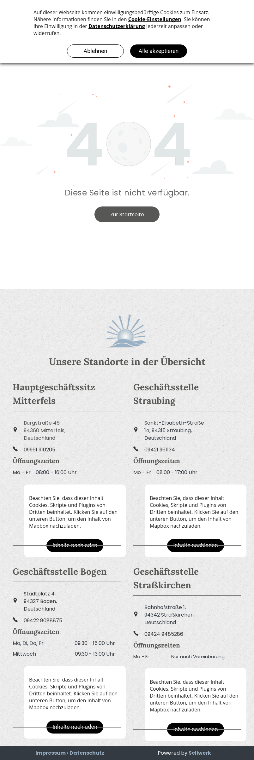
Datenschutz (87, 753)
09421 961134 (159, 449)
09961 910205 (39, 449)
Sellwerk (200, 753)
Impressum (50, 753)
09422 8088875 (43, 620)
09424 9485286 (163, 634)
